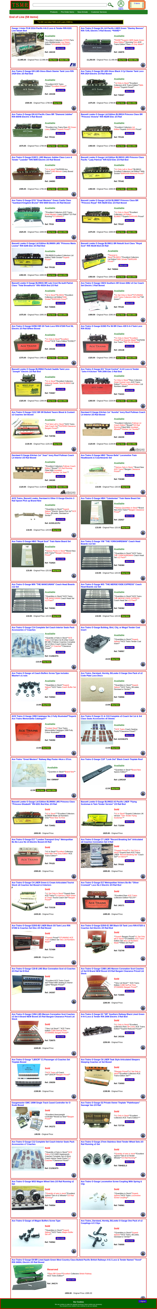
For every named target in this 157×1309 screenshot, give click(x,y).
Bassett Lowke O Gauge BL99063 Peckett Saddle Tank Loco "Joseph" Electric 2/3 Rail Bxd (40, 370)
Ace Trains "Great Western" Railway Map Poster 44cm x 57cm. (42, 759)
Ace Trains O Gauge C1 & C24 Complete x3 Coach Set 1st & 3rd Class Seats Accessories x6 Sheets (111, 717)
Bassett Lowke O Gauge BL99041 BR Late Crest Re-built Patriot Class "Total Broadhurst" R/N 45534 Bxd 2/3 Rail (42, 284)
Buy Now (53, 60)
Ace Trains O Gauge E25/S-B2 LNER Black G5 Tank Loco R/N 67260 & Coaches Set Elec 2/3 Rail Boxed (41, 926)
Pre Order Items (67, 12)
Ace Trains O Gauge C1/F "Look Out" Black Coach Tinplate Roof (112, 759)
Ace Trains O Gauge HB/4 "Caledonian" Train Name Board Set (110, 498)
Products (53, 12)
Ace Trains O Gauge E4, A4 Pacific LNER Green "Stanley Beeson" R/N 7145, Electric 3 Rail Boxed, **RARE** (112, 29)
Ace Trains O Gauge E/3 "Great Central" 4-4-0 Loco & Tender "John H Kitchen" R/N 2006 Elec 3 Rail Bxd (110, 370)
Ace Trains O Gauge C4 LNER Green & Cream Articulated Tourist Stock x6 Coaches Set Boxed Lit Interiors (43, 883)
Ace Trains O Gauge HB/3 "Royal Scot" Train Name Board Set (41, 541)
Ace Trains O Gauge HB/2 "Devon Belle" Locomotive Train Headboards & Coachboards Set (109, 456)
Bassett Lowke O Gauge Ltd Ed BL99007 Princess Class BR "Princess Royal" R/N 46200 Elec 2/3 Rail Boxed (109, 201)
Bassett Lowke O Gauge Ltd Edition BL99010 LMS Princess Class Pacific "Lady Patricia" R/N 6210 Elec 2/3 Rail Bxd (112, 158)
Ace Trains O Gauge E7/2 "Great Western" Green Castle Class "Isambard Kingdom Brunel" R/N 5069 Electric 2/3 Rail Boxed (41, 201)
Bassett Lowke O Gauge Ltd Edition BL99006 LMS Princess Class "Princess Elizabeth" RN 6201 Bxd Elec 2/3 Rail (43, 803)
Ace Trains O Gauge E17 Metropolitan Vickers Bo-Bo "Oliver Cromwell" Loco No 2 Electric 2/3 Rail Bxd (110, 883)
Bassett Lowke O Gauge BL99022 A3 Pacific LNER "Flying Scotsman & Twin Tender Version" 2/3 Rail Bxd (109, 803)
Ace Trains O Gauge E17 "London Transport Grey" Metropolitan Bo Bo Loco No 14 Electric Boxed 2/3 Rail (42, 840)
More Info (60, 48)
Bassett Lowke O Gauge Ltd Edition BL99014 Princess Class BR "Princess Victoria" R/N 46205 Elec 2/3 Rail (112, 115)
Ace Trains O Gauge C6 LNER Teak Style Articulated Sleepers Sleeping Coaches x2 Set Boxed (110, 1060)
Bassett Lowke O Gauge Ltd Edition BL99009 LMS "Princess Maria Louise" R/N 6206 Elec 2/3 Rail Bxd (44, 244)
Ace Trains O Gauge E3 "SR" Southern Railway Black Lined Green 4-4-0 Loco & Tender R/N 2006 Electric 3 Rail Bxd (112, 1015)
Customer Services (99, 12)
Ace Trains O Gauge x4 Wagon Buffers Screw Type (36, 1221)
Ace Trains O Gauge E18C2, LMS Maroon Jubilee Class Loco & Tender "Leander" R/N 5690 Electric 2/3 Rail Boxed (42, 158)
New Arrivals (83, 12)
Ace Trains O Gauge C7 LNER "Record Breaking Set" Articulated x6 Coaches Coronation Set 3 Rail (112, 840)
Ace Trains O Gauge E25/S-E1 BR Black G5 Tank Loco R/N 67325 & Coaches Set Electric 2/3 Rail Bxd (113, 926)
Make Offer (64, 60)
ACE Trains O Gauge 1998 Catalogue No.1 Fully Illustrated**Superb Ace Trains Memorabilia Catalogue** (44, 717)
